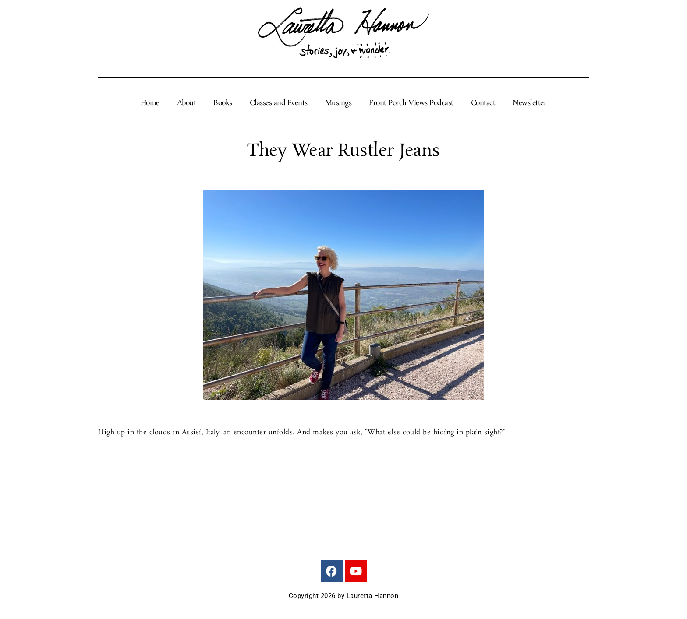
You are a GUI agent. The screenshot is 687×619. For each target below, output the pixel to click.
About (186, 103)
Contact (483, 103)
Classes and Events (279, 103)
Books (222, 103)
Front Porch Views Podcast (411, 103)
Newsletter (529, 103)
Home (150, 103)
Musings (338, 103)
